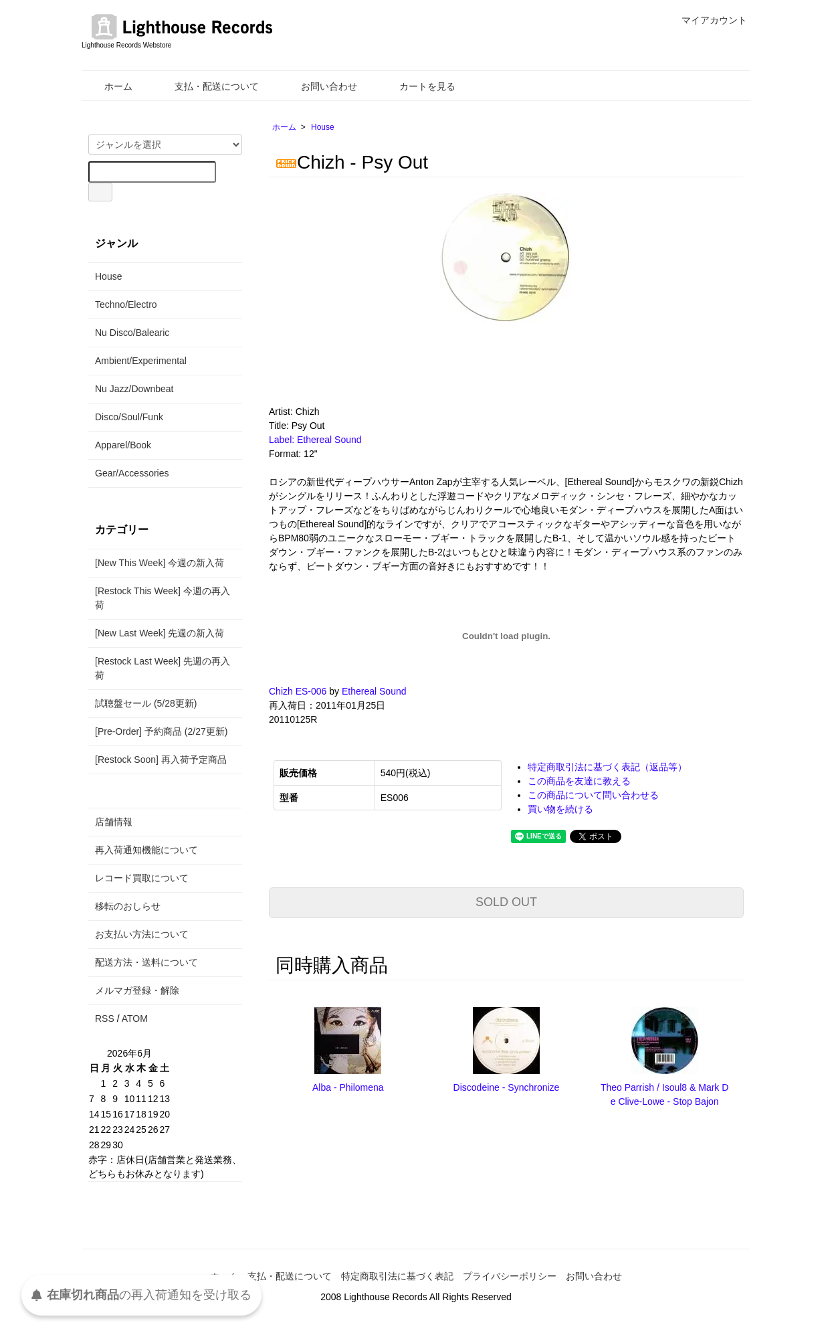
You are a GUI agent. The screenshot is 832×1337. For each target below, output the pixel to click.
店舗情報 (113, 821)
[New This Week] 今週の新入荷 (159, 562)
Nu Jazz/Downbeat (134, 388)
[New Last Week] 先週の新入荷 (159, 633)
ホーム (108, 86)
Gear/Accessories (132, 473)
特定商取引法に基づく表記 (397, 1276)
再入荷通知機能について (146, 849)
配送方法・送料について (146, 962)
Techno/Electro (126, 304)
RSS (104, 1018)
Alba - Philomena (348, 1087)
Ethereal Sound (374, 691)
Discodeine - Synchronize (506, 1087)
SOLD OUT (506, 902)
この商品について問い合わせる (593, 795)
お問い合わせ (319, 86)
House (322, 127)
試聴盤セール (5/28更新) (146, 703)
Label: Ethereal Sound (315, 439)
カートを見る (417, 86)
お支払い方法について (142, 934)
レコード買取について (142, 878)
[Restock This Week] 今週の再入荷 (162, 598)
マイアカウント (707, 20)
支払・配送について (207, 86)
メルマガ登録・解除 (137, 990)
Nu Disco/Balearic (132, 332)
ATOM (135, 1018)
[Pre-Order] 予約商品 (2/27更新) (161, 731)
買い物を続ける (560, 809)
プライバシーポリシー (509, 1276)
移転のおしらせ (128, 906)
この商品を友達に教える (579, 781)
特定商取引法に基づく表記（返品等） (607, 767)
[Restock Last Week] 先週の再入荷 (162, 668)
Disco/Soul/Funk (129, 417)
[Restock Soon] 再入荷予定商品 (161, 759)
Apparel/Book (123, 445)
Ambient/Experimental (141, 360)
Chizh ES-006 (297, 691)
